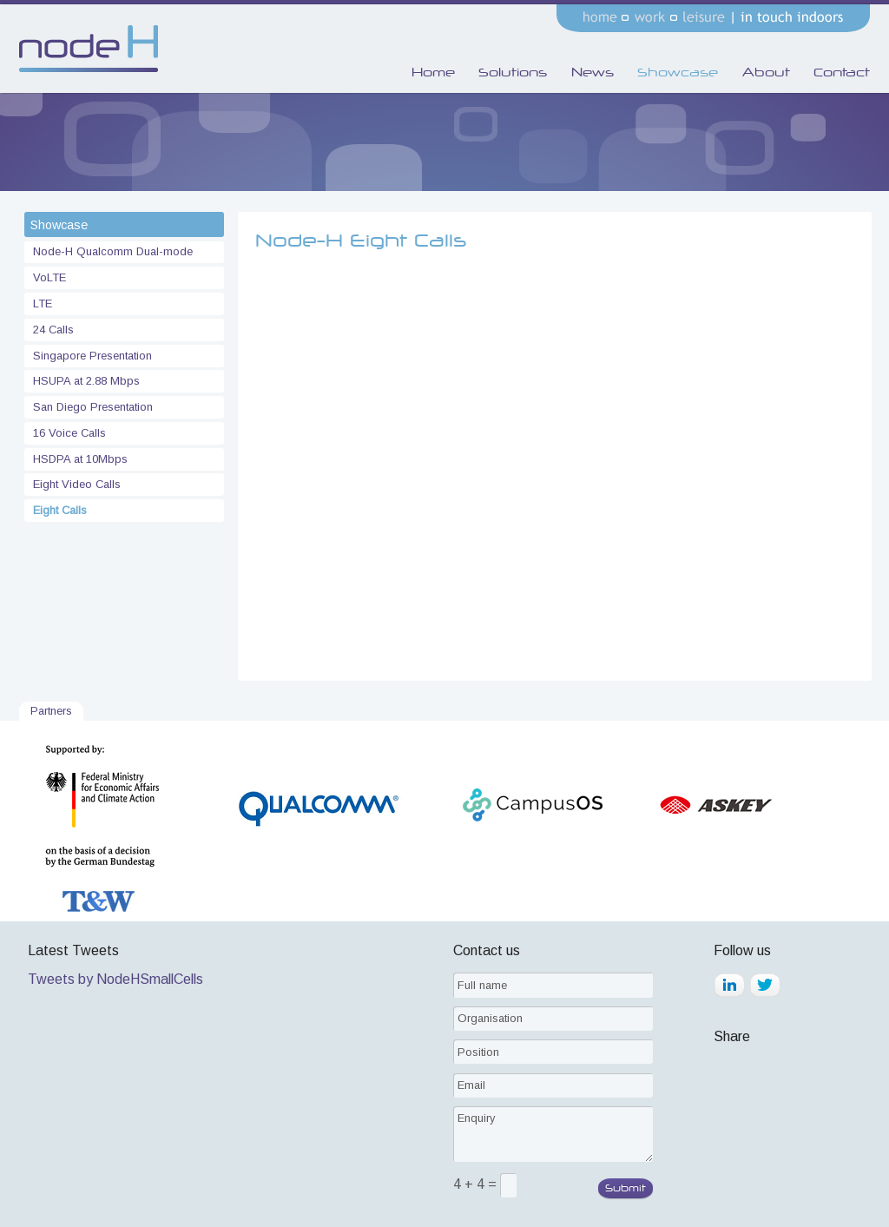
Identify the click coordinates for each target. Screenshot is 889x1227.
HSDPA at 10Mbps (79, 458)
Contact (841, 72)
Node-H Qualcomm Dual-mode (111, 251)
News (592, 72)
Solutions (512, 72)
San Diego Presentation (91, 406)
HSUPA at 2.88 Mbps (85, 380)
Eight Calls (58, 510)
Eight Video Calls (75, 484)
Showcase (677, 72)
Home (433, 72)
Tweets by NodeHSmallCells (115, 979)
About (766, 72)
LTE (41, 303)
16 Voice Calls (68, 432)
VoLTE (48, 277)
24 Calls (52, 329)
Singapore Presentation (91, 355)
